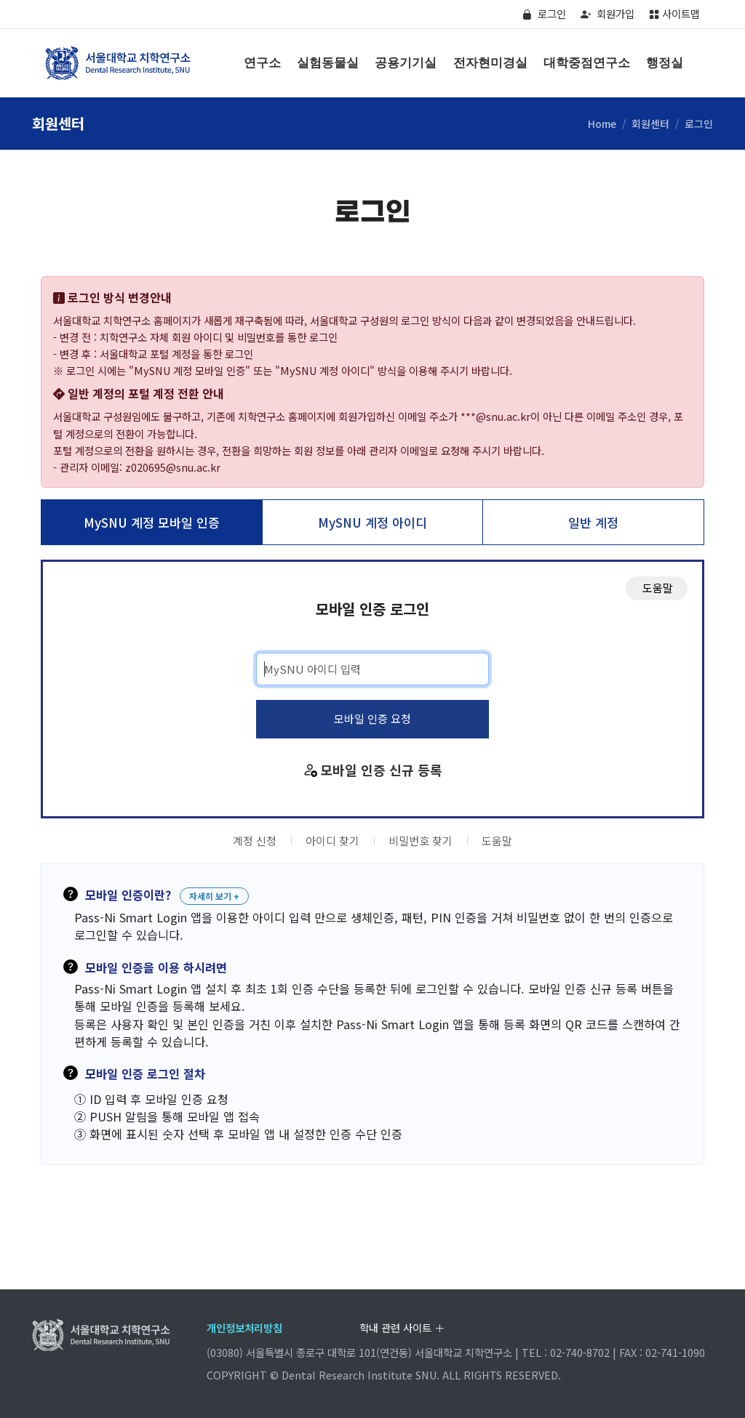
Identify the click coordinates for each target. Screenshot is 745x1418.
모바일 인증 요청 (372, 718)
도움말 (497, 840)
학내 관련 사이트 (402, 1327)
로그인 (544, 13)
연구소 (262, 63)
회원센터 (650, 123)
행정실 (664, 63)
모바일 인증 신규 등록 (381, 769)
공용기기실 (406, 63)
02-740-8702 (580, 1352)
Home (602, 123)
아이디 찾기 (332, 840)
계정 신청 (254, 840)
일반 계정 (593, 522)
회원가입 (607, 13)
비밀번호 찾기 (421, 840)
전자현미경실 (490, 63)
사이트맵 (674, 13)
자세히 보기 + (214, 896)
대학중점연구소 (586, 63)
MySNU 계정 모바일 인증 (152, 522)
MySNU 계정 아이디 (372, 522)
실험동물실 (328, 63)
